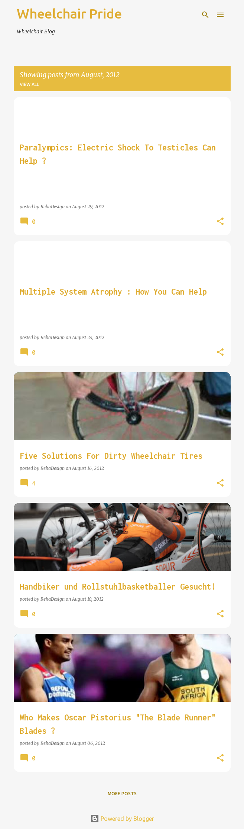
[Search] (205, 15)
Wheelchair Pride (69, 13)
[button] (220, 221)
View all (29, 84)
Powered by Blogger (122, 818)
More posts (122, 793)
